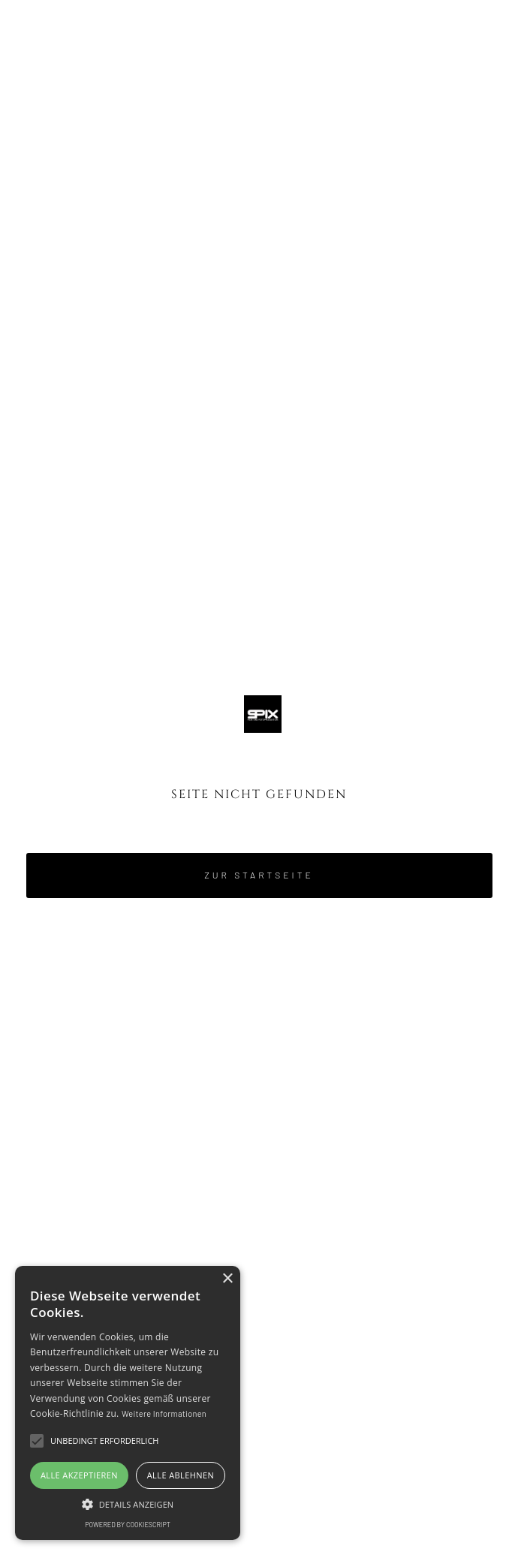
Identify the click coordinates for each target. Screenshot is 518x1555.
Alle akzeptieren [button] (79, 1475)
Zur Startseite (259, 874)
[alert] (127, 1403)
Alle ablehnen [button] (180, 1475)
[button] (463, 48)
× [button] (227, 1279)
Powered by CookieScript (127, 1524)
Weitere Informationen (164, 1413)
